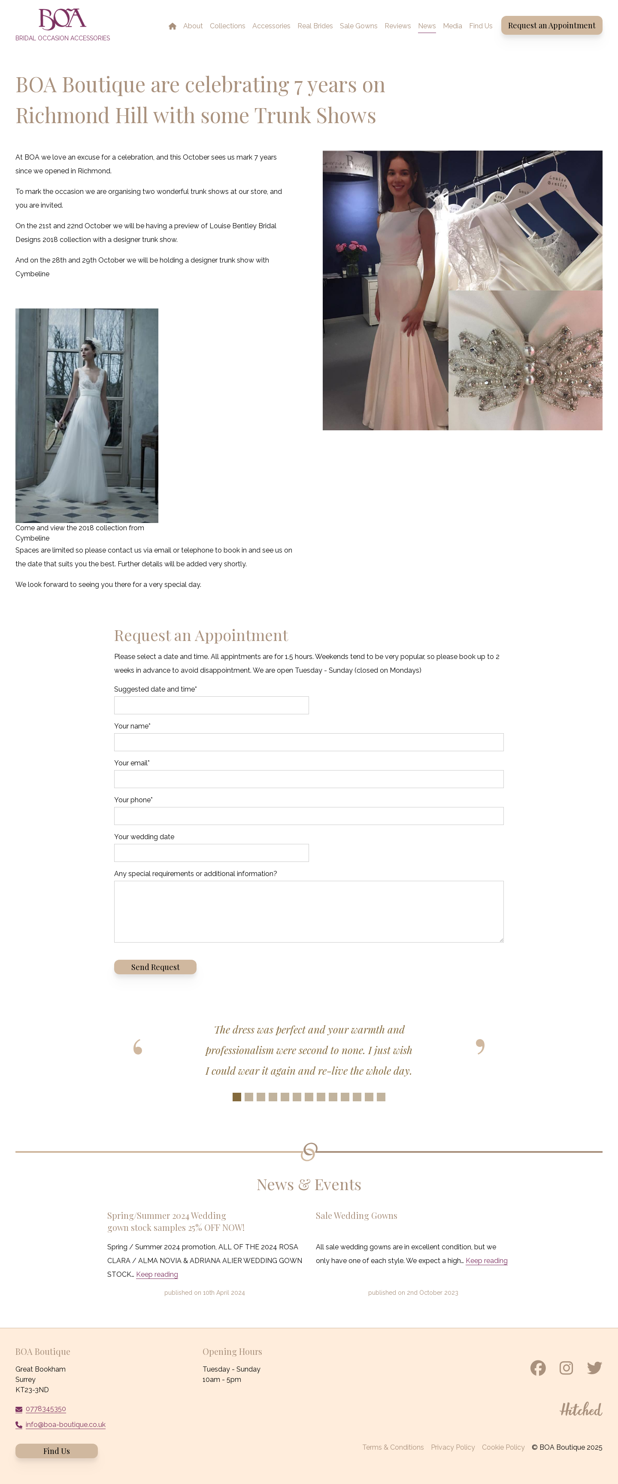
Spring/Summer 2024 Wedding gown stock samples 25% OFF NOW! (176, 1221)
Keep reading (157, 1274)
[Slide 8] (321, 1097)
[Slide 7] (309, 1097)
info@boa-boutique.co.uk (66, 1425)
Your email (132, 763)
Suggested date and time (155, 689)
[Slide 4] (273, 1097)
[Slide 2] (249, 1097)
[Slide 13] (381, 1097)
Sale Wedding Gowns (356, 1215)
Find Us (56, 1451)
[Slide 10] (345, 1097)
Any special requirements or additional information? (195, 874)
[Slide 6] (297, 1097)
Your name (132, 726)
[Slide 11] (357, 1097)
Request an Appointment (552, 25)
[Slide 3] (261, 1097)
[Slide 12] (369, 1097)
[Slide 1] (237, 1097)
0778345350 (46, 1409)
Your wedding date (144, 837)
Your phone (133, 800)
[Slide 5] (285, 1097)
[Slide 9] (333, 1097)
